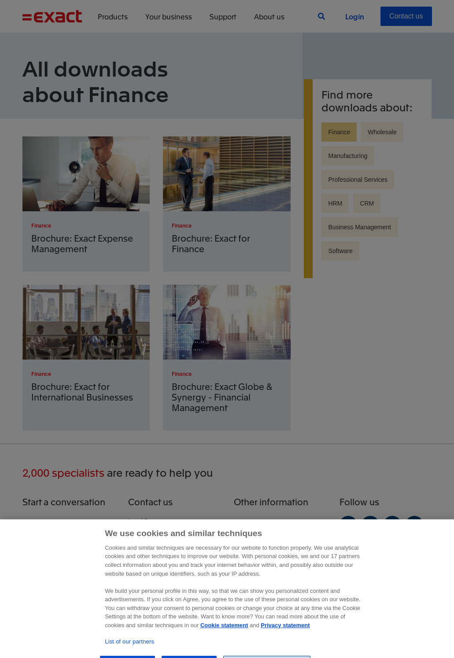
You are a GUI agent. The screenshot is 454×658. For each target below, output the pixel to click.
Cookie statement (224, 643)
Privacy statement (285, 643)
